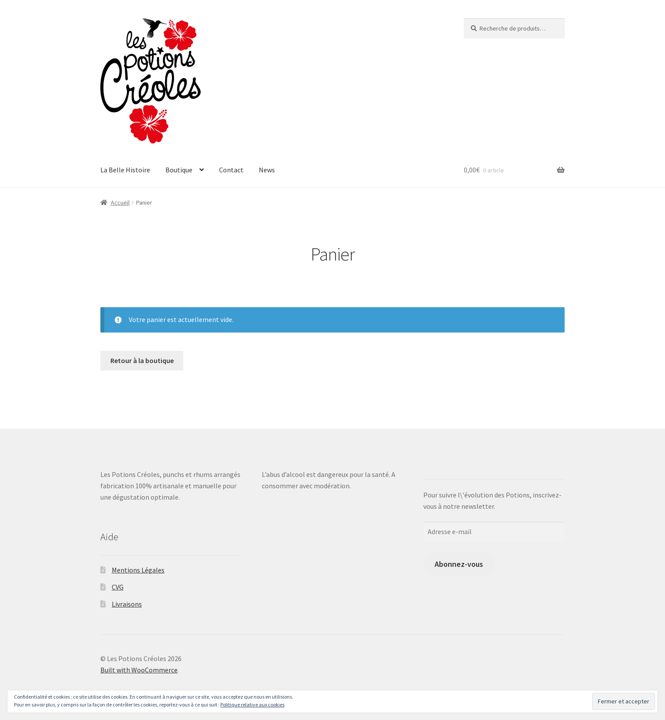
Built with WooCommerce (139, 669)
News (267, 169)
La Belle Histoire (125, 169)
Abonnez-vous (459, 564)
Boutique (178, 169)
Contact (231, 169)
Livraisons (127, 604)
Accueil (120, 202)
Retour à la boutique (142, 360)
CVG (117, 587)
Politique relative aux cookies (252, 704)
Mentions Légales (138, 570)
